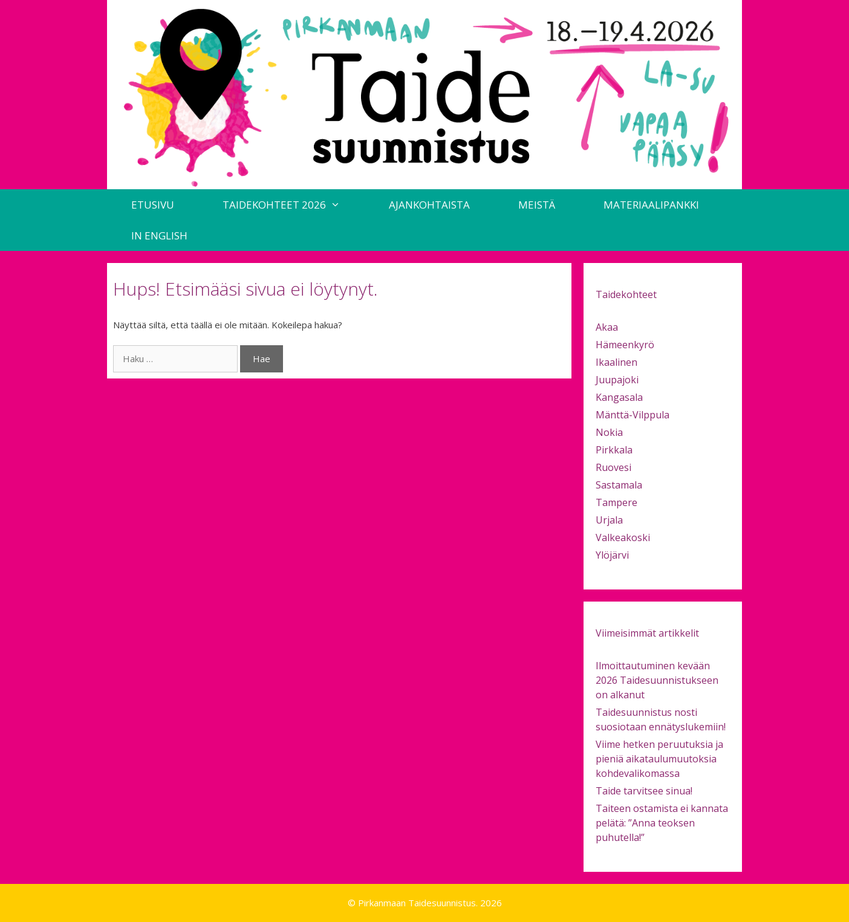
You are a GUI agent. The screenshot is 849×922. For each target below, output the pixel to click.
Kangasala (619, 397)
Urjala (609, 520)
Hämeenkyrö (625, 344)
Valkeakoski (623, 537)
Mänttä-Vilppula (632, 414)
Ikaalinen (616, 362)
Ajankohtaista (429, 205)
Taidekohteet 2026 (294, 204)
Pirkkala (614, 449)
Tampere (616, 502)
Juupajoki (617, 379)
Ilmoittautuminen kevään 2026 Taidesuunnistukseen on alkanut (657, 680)
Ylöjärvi (612, 555)
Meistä (536, 205)
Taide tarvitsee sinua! (644, 790)
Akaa (607, 327)
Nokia (609, 432)
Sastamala (619, 485)
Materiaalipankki (651, 205)
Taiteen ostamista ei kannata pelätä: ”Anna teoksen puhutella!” (662, 823)
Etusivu (152, 205)
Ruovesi (613, 467)
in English (159, 235)
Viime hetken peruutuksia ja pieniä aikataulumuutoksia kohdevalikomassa (659, 759)
